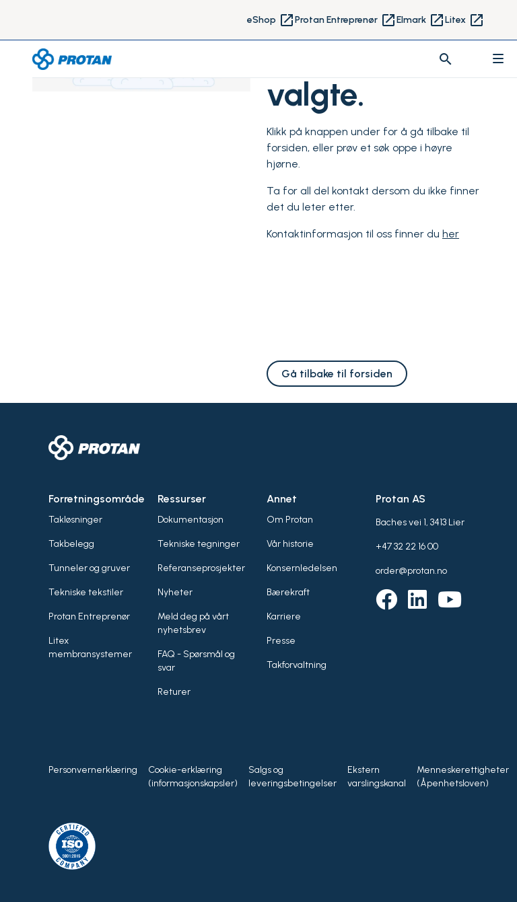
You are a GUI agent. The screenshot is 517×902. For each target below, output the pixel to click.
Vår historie (290, 544)
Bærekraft (288, 592)
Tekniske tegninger (199, 544)
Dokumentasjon (190, 519)
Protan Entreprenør (346, 20)
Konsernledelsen (302, 568)
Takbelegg (71, 544)
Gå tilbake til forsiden (336, 373)
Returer (174, 692)
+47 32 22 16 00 (407, 546)
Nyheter (175, 592)
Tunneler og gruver (89, 568)
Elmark (421, 20)
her (450, 233)
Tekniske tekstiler (85, 592)
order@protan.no (411, 570)
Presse (281, 640)
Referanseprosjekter (201, 568)
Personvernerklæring (92, 770)
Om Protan (290, 519)
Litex (465, 20)
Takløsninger (75, 519)
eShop (271, 20)
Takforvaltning (296, 665)
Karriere (284, 616)
